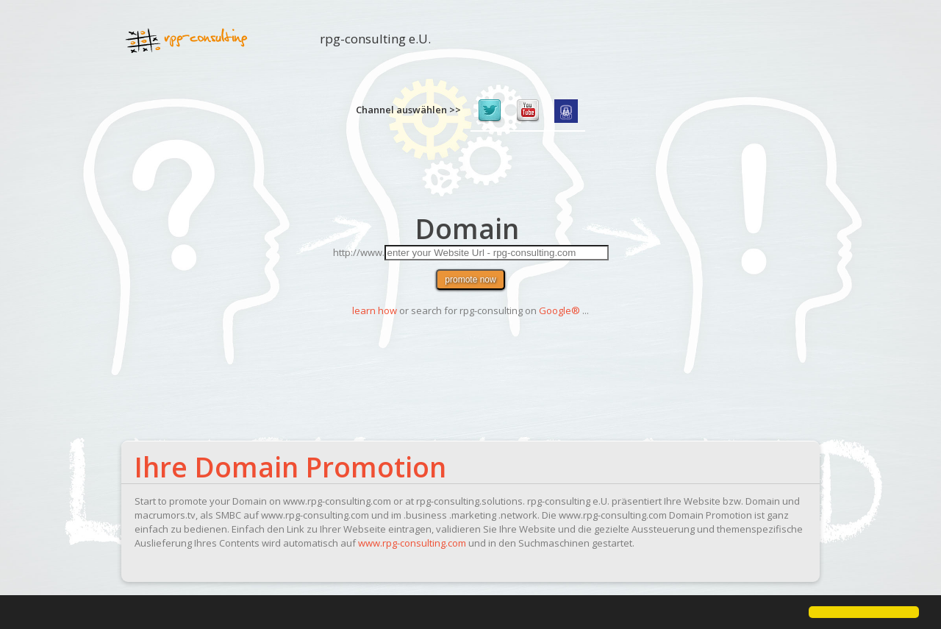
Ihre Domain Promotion (290, 467)
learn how (374, 310)
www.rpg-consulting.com (412, 543)
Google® (559, 310)
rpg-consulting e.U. (375, 44)
